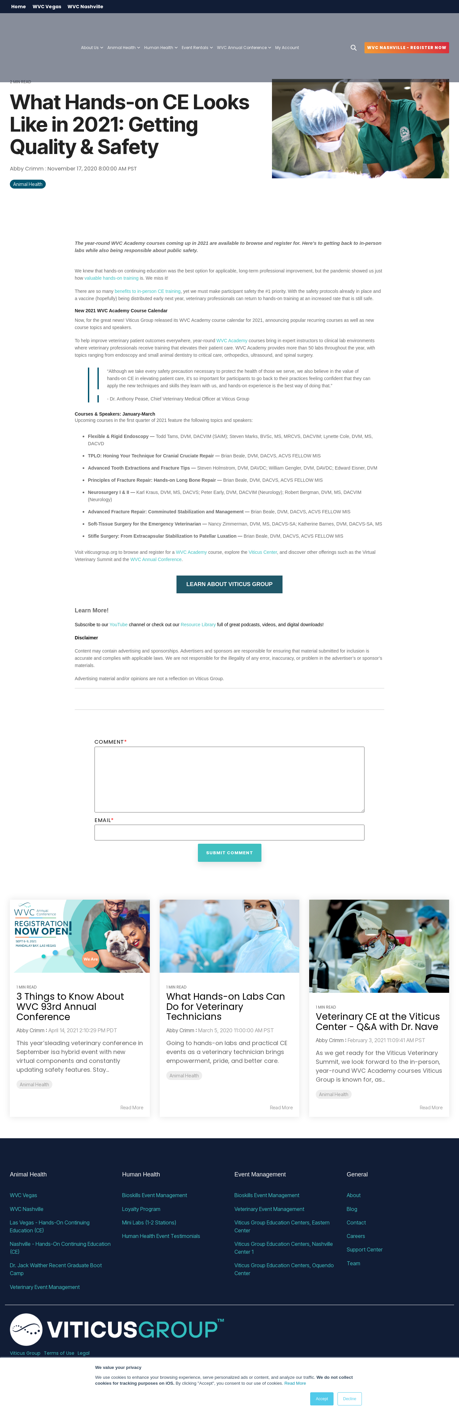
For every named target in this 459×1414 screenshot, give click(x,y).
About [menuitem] (354, 1195)
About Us (92, 25)
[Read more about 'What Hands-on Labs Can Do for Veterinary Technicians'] (230, 936)
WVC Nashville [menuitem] (86, 6)
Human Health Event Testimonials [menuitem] (161, 1235)
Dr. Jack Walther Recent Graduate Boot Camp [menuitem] (56, 1269)
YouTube (119, 624)
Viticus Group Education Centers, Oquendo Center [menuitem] (284, 1269)
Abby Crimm (27, 169)
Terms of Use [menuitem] (59, 1353)
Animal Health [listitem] (34, 1085)
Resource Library (198, 624)
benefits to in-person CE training (147, 291)
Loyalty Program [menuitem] (141, 1208)
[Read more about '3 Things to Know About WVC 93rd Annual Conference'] (80, 936)
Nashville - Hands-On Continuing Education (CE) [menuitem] (61, 1247)
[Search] (353, 25)
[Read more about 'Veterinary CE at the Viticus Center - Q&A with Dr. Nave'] (379, 946)
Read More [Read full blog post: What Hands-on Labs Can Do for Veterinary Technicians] (281, 1108)
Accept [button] (322, 1399)
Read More (295, 1383)
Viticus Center (263, 552)
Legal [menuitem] (84, 1353)
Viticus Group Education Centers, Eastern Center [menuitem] (282, 1226)
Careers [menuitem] (356, 1235)
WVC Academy (231, 340)
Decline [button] (349, 1399)
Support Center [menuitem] (365, 1249)
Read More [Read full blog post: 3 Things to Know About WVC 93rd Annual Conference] (132, 1108)
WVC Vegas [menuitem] (47, 6)
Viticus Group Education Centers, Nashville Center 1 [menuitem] (284, 1247)
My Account (287, 25)
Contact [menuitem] (356, 1222)
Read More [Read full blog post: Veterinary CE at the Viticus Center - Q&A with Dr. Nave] (431, 1108)
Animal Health (27, 184)
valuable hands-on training (112, 278)
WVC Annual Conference (244, 25)
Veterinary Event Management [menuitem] (45, 1286)
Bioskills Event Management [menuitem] (154, 1195)
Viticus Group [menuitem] (25, 1353)
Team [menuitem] (353, 1262)
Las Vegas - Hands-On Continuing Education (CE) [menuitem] (50, 1226)
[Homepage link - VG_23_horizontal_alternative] (117, 1341)
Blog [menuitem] (352, 1208)
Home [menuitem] (19, 6)
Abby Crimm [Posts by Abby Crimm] (30, 1030)
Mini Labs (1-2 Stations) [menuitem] (149, 1222)
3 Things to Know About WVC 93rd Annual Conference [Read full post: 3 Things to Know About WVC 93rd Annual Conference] (70, 1006)
